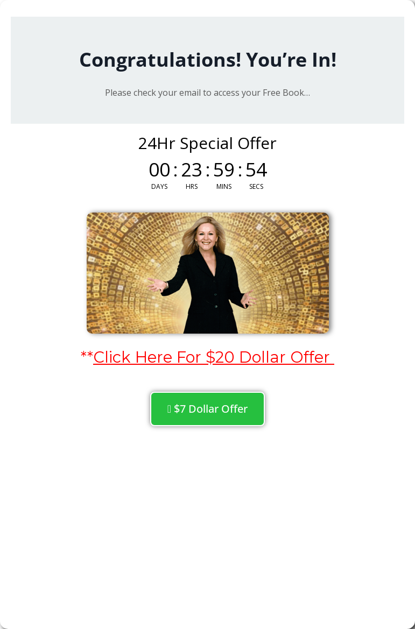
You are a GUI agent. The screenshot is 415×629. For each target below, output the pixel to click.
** (207, 357)
